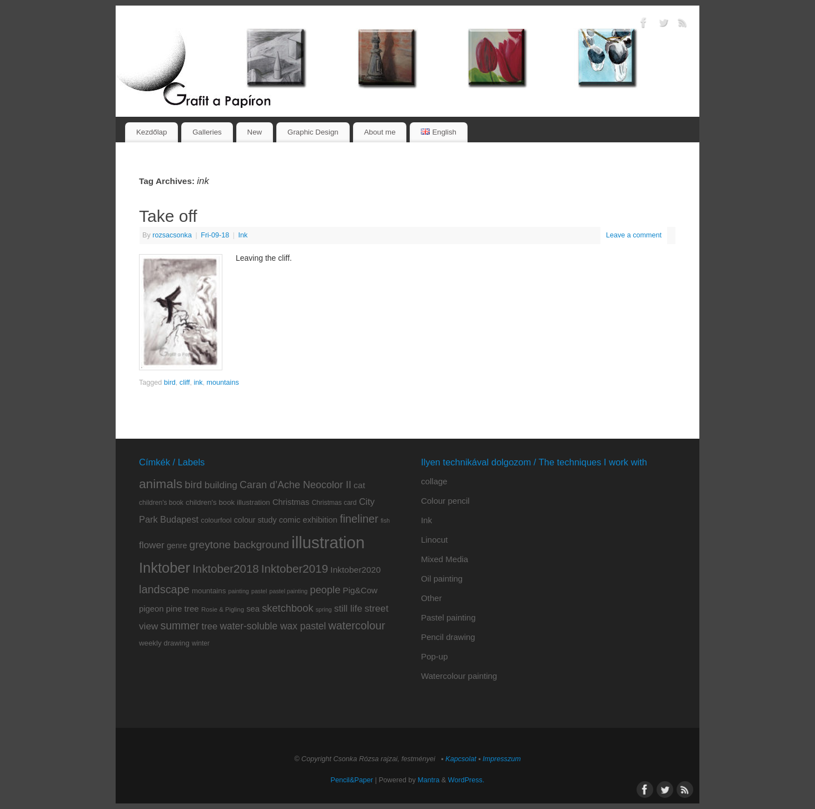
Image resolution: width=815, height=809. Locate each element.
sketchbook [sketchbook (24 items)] (287, 608)
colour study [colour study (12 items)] (255, 519)
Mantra (428, 780)
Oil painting (442, 578)
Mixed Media (444, 559)
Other (431, 598)
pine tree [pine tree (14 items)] (182, 608)
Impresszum (502, 759)
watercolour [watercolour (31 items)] (357, 625)
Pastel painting (448, 617)
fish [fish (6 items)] (385, 520)
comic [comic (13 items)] (290, 519)
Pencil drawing (448, 637)
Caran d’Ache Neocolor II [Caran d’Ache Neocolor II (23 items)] (295, 484)
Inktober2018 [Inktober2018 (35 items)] (225, 568)
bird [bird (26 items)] (193, 484)
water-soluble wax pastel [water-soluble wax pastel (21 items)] (273, 626)
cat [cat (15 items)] (359, 485)
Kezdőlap (151, 132)
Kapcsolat (460, 759)
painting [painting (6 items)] (238, 591)
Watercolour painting (459, 676)
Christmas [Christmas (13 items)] (291, 502)
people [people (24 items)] (325, 589)
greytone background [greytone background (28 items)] (239, 544)
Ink (243, 235)
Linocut (434, 539)
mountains (223, 382)
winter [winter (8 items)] (201, 643)
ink (198, 382)
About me (380, 132)
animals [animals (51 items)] (160, 484)
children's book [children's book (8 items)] (161, 503)
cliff (185, 382)
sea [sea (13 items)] (253, 608)
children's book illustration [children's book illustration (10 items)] (228, 502)
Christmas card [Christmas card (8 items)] (334, 503)
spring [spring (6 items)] (324, 609)
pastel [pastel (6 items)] (259, 591)
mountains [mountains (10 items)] (209, 591)
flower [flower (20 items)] (152, 544)
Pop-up (434, 656)
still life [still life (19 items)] (348, 608)
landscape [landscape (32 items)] (164, 589)
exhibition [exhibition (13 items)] (320, 519)
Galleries (206, 132)
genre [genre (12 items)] (177, 545)
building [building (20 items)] (221, 484)
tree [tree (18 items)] (210, 626)
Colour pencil (445, 500)
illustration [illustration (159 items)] (328, 542)
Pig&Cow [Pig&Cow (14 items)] (360, 590)
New (254, 132)
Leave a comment (634, 235)
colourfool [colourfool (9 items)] (216, 520)
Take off (168, 216)
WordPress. (466, 780)
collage (434, 481)
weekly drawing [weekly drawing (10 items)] (164, 643)
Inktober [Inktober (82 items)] (164, 567)
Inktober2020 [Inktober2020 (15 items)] (355, 569)
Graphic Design (313, 132)
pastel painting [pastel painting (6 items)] (289, 591)
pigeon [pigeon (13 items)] (151, 608)
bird (170, 382)
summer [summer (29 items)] (180, 625)
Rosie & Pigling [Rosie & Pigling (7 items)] (222, 609)
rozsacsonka (172, 235)
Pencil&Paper (352, 780)
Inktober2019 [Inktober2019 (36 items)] (294, 568)
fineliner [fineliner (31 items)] (359, 519)
